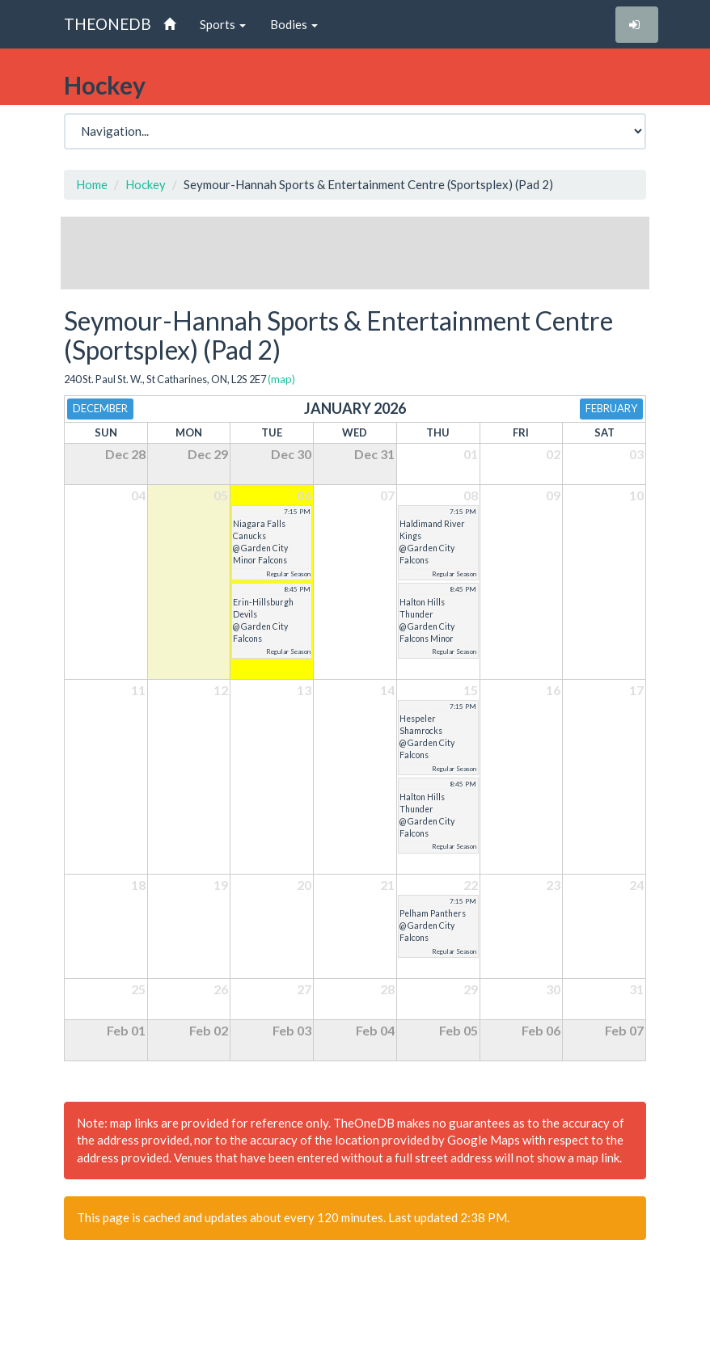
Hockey (145, 184)
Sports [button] (223, 24)
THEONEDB (107, 24)
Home (92, 184)
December (100, 408)
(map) (281, 379)
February (611, 408)
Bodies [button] (294, 24)
